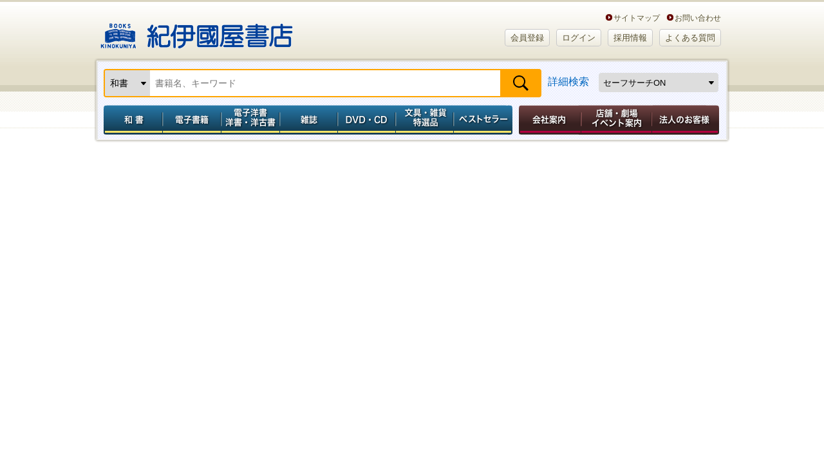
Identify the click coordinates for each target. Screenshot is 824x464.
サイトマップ (636, 18)
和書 (130, 120)
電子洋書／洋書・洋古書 (250, 120)
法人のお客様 (686, 120)
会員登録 (527, 38)
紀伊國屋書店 (197, 30)
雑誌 (308, 120)
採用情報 (630, 38)
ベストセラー (484, 120)
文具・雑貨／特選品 (425, 120)
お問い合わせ (698, 18)
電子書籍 (191, 120)
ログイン (578, 38)
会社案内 (548, 120)
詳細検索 (568, 81)
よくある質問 (690, 38)
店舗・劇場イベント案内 (616, 120)
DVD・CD (367, 120)
